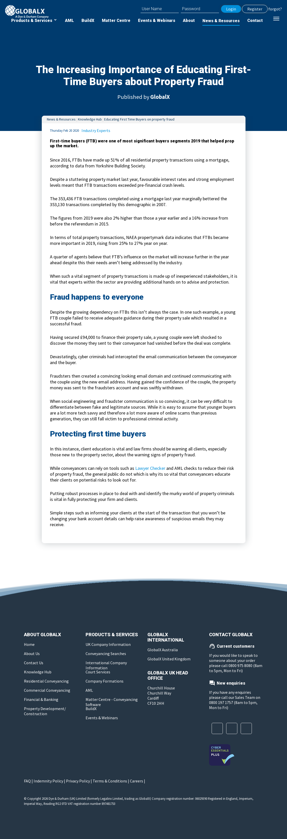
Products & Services (32, 20)
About (189, 20)
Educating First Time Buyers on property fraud (139, 119)
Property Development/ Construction (45, 711)
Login (231, 8)
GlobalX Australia (162, 649)
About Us (32, 653)
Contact (255, 20)
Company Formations (105, 681)
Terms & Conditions (110, 780)
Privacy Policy (78, 780)
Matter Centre (116, 20)
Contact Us (33, 662)
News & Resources (221, 20)
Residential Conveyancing (46, 681)
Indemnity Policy (48, 780)
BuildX (87, 20)
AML (69, 20)
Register (254, 8)
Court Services (98, 671)
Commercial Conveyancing (47, 690)
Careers (136, 780)
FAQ (27, 780)
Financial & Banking (41, 699)
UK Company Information (108, 644)
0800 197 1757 (221, 702)
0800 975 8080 (240, 665)
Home (29, 644)
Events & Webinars (156, 20)
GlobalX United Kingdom (168, 658)
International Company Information (106, 665)
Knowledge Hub (90, 119)
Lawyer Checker (150, 468)
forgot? (275, 8)
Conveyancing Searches (106, 653)
